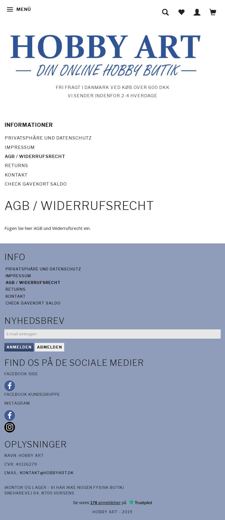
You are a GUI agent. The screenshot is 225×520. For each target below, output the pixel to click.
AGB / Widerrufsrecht (35, 156)
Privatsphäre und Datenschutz (48, 138)
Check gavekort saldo (36, 184)
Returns (16, 165)
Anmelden (19, 347)
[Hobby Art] (103, 54)
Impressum (20, 147)
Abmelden (49, 347)
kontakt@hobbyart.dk (47, 472)
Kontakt (16, 175)
